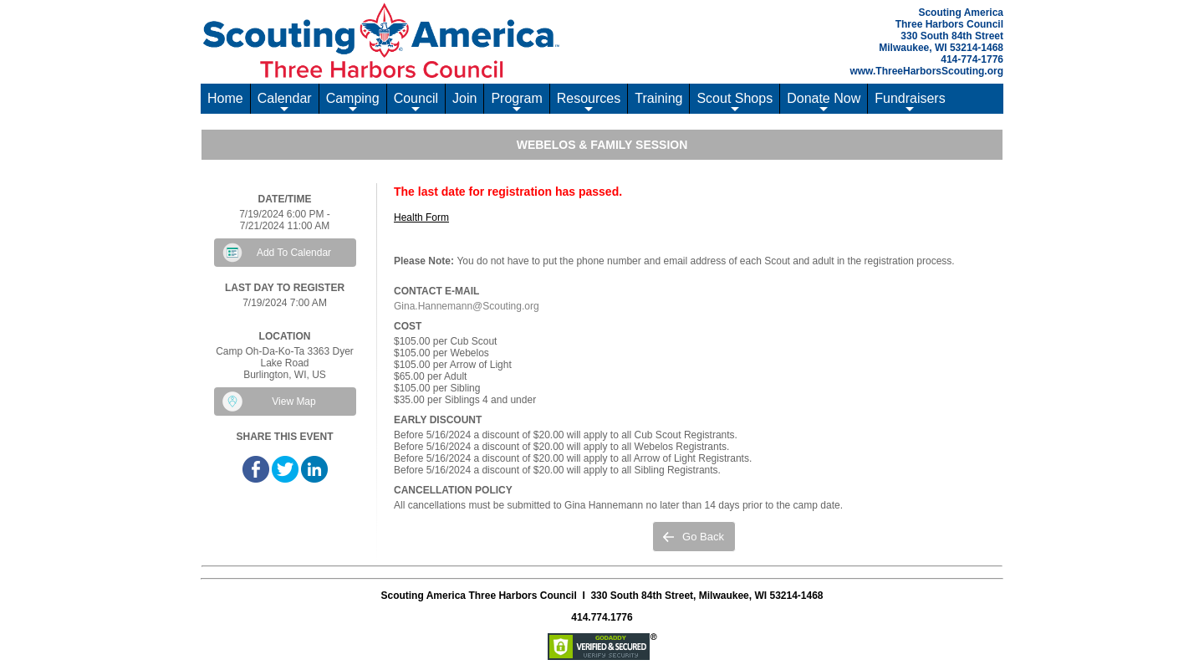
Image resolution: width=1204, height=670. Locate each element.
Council (416, 102)
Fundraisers (910, 102)
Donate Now (823, 102)
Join (464, 98)
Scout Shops (734, 102)
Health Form (421, 217)
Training (658, 98)
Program (516, 102)
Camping (353, 102)
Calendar (285, 102)
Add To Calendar (294, 252)
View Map (293, 401)
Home (225, 98)
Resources (588, 102)
